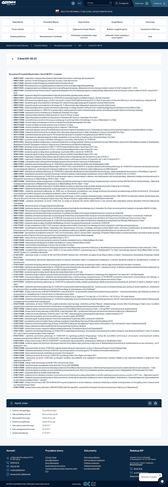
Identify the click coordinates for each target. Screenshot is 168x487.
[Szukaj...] (98, 3)
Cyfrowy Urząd (50, 457)
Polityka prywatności (91, 463)
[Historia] (150, 403)
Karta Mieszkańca (51, 460)
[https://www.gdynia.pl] (9, 3)
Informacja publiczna (92, 457)
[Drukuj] (155, 403)
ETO (46, 471)
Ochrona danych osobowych (94, 460)
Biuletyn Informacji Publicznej (17, 45)
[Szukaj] (110, 2)
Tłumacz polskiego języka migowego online (61, 469)
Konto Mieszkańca (52, 463)
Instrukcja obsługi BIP (92, 469)
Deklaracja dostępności (92, 466)
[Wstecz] (13, 59)
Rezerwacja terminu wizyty (55, 466)
